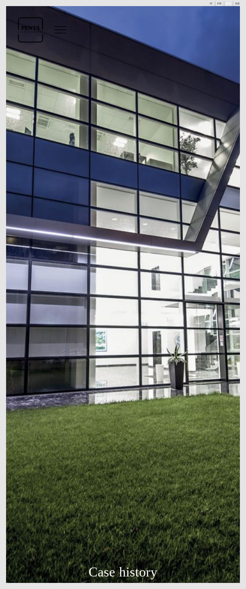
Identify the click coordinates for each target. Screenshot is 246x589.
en (228, 3)
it (211, 3)
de (237, 3)
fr (219, 3)
